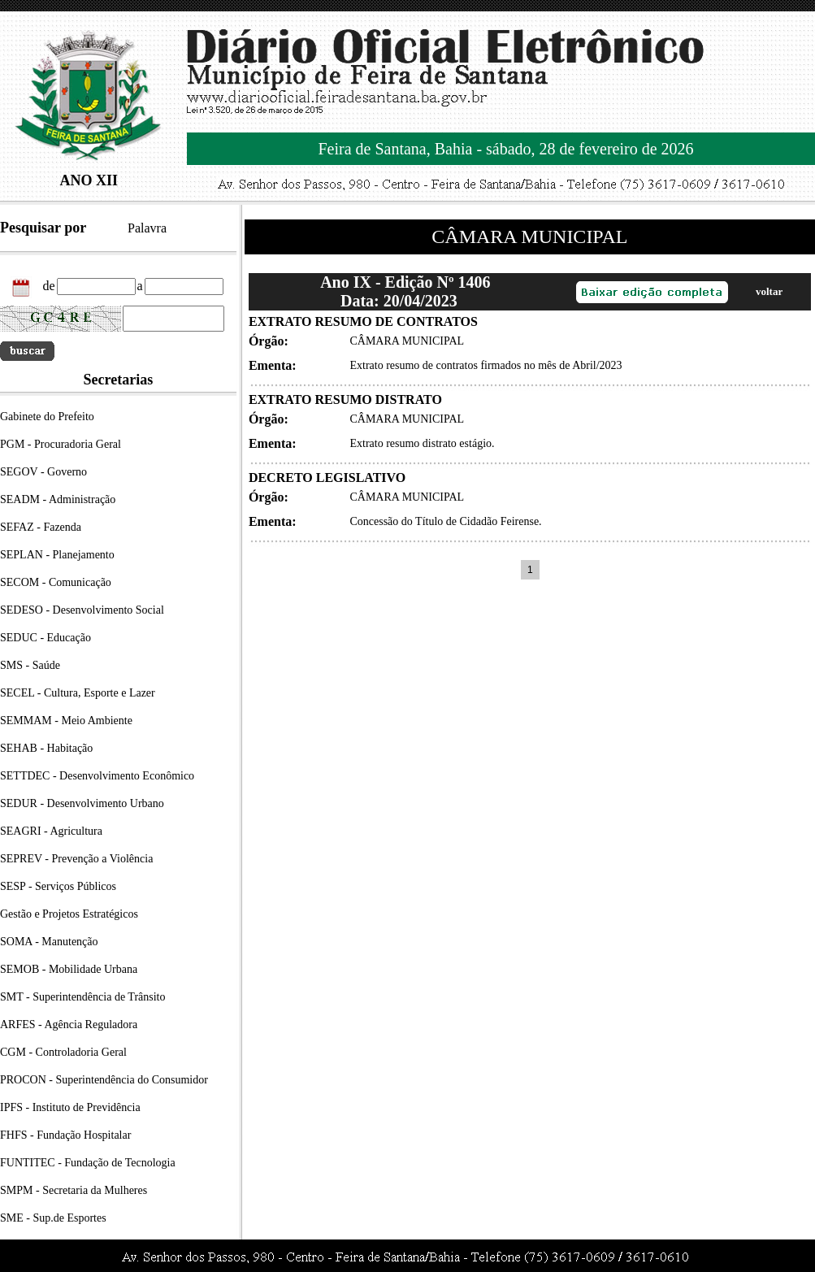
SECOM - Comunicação (55, 582)
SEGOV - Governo (43, 472)
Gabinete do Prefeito (47, 416)
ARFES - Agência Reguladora (68, 1024)
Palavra (147, 228)
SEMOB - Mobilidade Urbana (68, 969)
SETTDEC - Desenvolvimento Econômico (97, 776)
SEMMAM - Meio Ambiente (66, 720)
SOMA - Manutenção (49, 942)
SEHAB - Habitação (46, 748)
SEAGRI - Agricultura (51, 831)
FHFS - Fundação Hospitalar (65, 1135)
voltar (769, 291)
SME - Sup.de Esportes (53, 1218)
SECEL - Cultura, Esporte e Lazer (77, 693)
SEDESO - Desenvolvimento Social (82, 610)
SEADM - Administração (57, 499)
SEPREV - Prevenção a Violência (76, 859)
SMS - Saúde (30, 665)
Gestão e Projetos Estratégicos (69, 914)
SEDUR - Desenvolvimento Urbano (82, 803)
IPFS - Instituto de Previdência (70, 1107)
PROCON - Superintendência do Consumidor (104, 1080)
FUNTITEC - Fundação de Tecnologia (88, 1163)
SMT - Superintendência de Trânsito (83, 997)
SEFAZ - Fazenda (40, 527)
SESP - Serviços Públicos (58, 886)
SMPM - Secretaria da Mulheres (73, 1190)
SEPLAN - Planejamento (57, 555)
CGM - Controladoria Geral (63, 1052)
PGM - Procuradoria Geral (60, 444)
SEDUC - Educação (45, 638)
